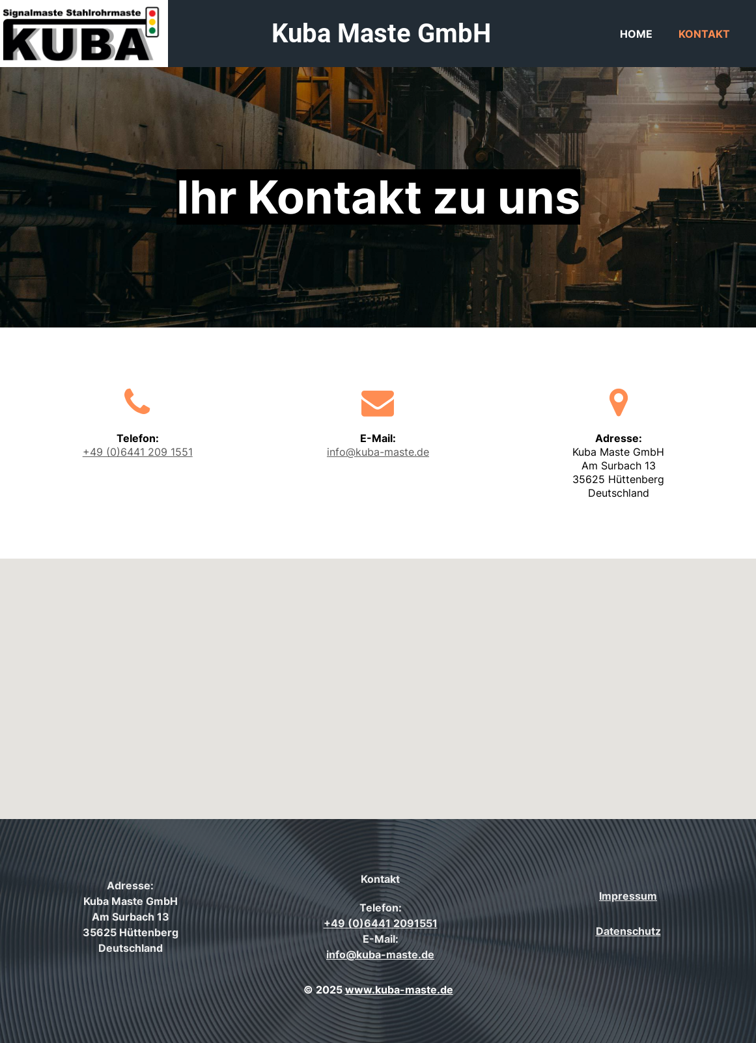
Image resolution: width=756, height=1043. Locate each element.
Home (636, 33)
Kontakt (704, 33)
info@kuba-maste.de (378, 451)
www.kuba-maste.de (399, 989)
